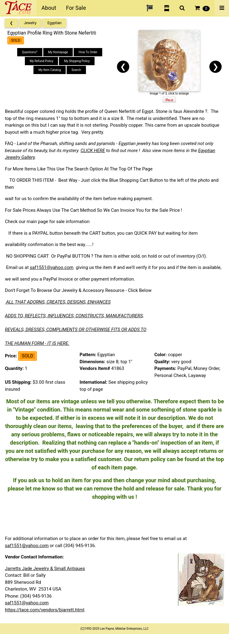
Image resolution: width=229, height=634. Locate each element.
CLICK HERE (93, 150)
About (48, 8)
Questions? (29, 52)
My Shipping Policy (77, 61)
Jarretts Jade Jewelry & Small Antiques (45, 568)
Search (76, 70)
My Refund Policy (41, 61)
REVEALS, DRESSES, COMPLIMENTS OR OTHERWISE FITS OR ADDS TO (75, 329)
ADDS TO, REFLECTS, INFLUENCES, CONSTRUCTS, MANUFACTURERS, (74, 316)
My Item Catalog (49, 70)
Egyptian (55, 23)
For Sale (76, 8)
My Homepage (58, 52)
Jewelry (30, 23)
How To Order (88, 52)
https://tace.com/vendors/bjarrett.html (44, 610)
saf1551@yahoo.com (51, 267)
